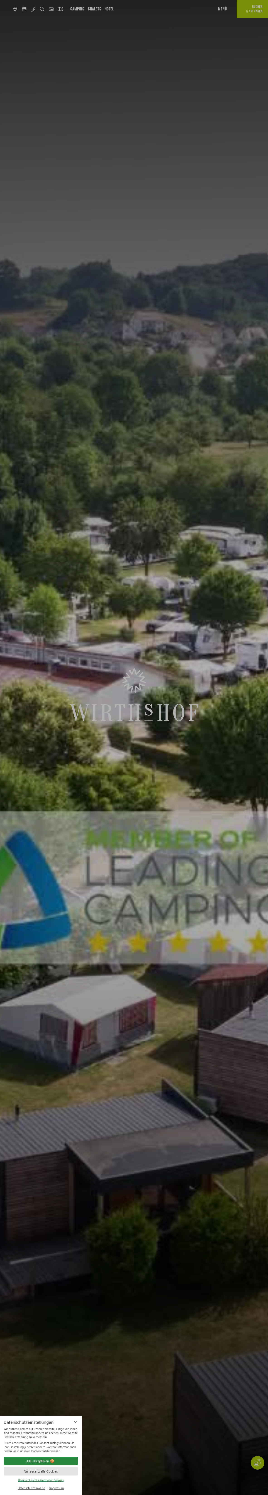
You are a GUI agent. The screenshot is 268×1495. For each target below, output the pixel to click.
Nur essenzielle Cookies (41, 1471)
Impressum (56, 1488)
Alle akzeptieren (40, 1461)
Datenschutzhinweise (31, 1488)
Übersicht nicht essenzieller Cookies (41, 1480)
